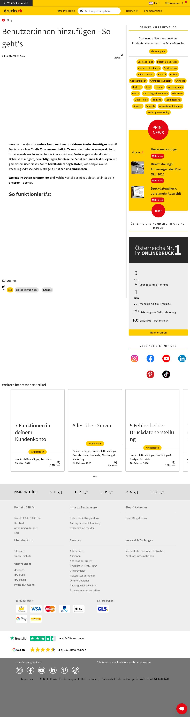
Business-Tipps (145, 61)
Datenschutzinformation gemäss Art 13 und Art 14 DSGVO (135, 679)
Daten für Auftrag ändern (84, 518)
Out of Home (141, 99)
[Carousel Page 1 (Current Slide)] (94, 476)
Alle (10, 289)
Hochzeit (136, 87)
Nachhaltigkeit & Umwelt (155, 93)
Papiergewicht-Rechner (83, 585)
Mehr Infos (157, 156)
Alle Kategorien (158, 51)
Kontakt (19, 523)
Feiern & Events (146, 74)
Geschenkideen (138, 80)
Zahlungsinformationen (140, 556)
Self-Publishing (173, 99)
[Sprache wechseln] (154, 3)
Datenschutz (88, 679)
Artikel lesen (37, 451)
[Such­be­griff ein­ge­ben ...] (102, 11)
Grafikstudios (78, 570)
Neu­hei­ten (132, 10)
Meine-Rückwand (24, 584)
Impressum (27, 679)
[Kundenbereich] (172, 3)
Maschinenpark (175, 87)
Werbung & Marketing (158, 112)
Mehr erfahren (158, 332)
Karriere (159, 87)
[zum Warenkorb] (184, 3)
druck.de (19, 574)
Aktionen (75, 556)
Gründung (180, 80)
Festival (162, 74)
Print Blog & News (136, 518)
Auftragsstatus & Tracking (85, 523)
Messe (135, 93)
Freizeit (174, 74)
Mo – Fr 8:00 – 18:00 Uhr (27, 518)
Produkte (156, 99)
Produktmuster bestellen (85, 590)
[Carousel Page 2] (96, 476)
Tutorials (47, 289)
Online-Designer (79, 580)
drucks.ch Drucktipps (26, 289)
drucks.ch (20, 579)
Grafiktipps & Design (160, 80)
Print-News (177, 93)
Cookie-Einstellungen (63, 679)
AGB (42, 679)
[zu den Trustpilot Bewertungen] (18, 638)
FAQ (16, 533)
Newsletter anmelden (82, 575)
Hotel (148, 87)
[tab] (62, 492)
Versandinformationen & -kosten (145, 551)
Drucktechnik (170, 68)
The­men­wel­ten (153, 10)
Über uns (19, 551)
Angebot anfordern (81, 561)
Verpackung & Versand (170, 106)
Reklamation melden (82, 528)
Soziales (137, 106)
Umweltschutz (23, 556)
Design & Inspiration (167, 61)
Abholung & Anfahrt (26, 528)
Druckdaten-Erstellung (83, 565)
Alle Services (77, 551)
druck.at (19, 570)
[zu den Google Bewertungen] (43, 649)
